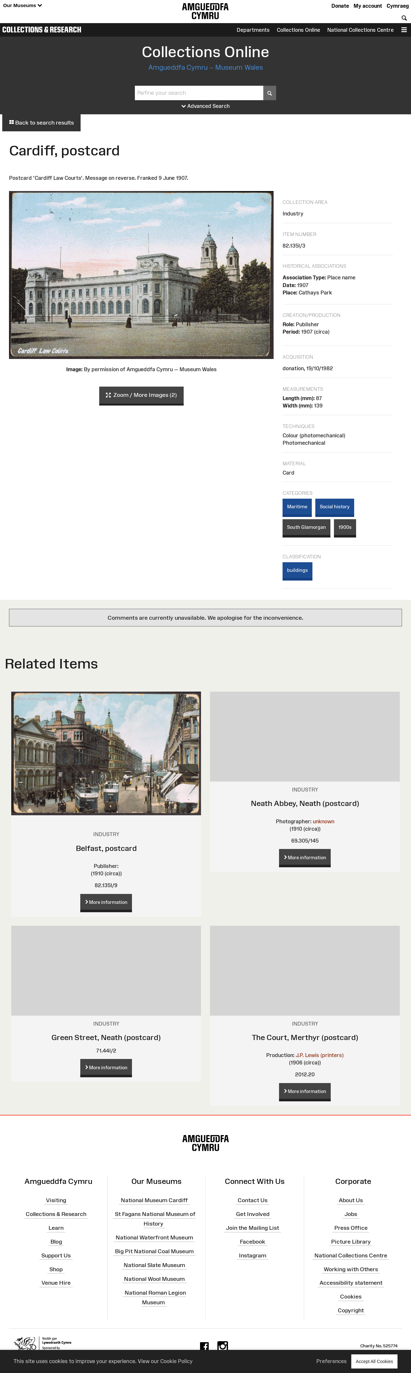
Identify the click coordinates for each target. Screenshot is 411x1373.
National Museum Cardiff (154, 1200)
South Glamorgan (306, 527)
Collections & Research (41, 29)
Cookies (351, 1296)
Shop (56, 1269)
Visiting (56, 1200)
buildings (297, 570)
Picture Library (351, 1241)
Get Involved (252, 1214)
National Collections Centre (360, 30)
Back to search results (41, 122)
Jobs (351, 1214)
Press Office (351, 1228)
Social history (335, 506)
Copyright (351, 1310)
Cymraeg (398, 6)
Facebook (252, 1241)
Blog (56, 1241)
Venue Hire (56, 1283)
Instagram (252, 1255)
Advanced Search (205, 106)
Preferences (331, 1361)
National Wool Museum (154, 1279)
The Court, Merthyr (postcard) (305, 1037)
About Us (351, 1200)
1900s (345, 527)
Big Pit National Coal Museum (154, 1251)
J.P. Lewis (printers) (320, 1055)
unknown (323, 821)
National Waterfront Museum (154, 1237)
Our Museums (22, 6)
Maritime (297, 506)
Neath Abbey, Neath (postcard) (305, 803)
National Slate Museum (154, 1265)
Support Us (56, 1255)
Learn (56, 1228)
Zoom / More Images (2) (141, 395)
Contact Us (252, 1200)
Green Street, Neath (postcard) (106, 1037)
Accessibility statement (350, 1283)
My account (368, 6)
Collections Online (298, 30)
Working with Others (351, 1269)
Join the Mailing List (252, 1228)
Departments (253, 30)
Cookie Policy (176, 1361)
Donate (340, 6)
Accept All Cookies (374, 1361)
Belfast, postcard (106, 848)
